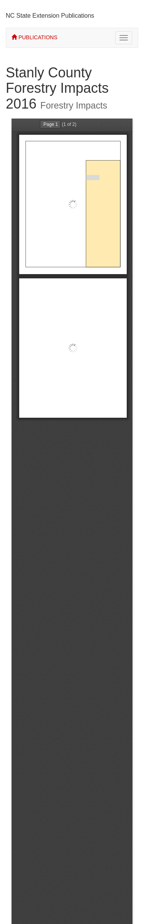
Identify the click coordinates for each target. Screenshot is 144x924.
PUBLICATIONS (35, 37)
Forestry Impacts (73, 105)
